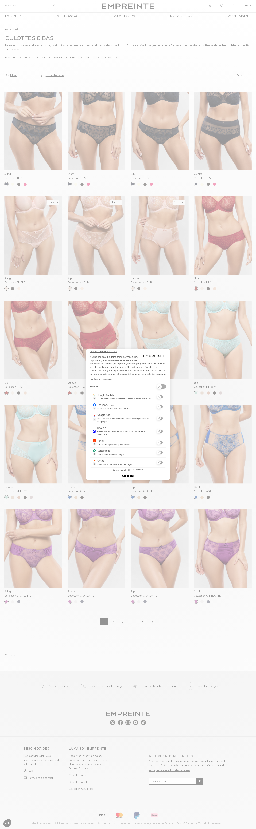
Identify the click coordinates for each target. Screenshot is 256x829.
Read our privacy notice (101, 379)
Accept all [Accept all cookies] (128, 475)
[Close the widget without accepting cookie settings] (103, 351)
